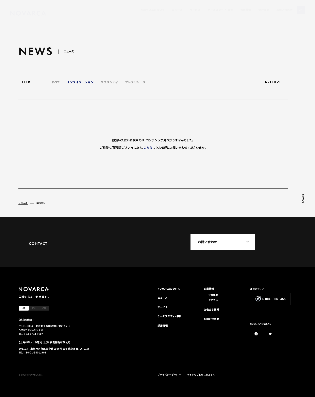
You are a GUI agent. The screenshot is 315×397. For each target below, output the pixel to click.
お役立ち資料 (211, 309)
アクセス (213, 299)
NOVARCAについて (153, 10)
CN (44, 308)
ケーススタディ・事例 (220, 10)
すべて (55, 82)
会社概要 (263, 10)
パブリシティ (109, 82)
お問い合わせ (284, 10)
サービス (195, 10)
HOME (23, 203)
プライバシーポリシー (169, 374)
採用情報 (245, 10)
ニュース (177, 10)
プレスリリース (135, 82)
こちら (148, 148)
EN (33, 308)
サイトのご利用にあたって (201, 374)
